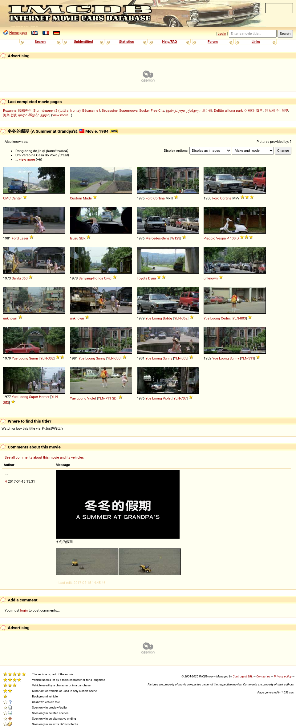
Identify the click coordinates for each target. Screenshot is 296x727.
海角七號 (10, 115)
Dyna (152, 278)
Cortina (159, 198)
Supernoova (128, 110)
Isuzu (74, 238)
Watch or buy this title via (32, 428)
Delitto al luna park (228, 110)
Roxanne (10, 110)
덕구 (285, 110)
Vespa (221, 238)
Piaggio (209, 238)
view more (27, 159)
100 (233, 238)
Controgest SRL (243, 676)
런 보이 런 (272, 110)
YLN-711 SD (107, 398)
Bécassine (110, 110)
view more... (61, 115)
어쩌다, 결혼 (253, 110)
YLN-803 (239, 318)
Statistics (126, 41)
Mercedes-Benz (157, 238)
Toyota (142, 278)
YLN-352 (181, 318)
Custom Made (81, 198)
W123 (175, 238)
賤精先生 (25, 110)
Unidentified (83, 41)
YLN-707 (180, 398)
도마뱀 (207, 110)
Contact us (263, 676)
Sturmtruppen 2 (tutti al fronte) (57, 110)
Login (221, 33)
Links (256, 41)
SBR (82, 238)
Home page (18, 32)
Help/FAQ (169, 41)
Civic (108, 278)
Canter (16, 198)
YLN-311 (247, 358)
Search (40, 41)
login (24, 610)
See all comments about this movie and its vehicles (44, 457)
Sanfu (16, 278)
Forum (213, 41)
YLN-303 (113, 358)
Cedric (226, 318)
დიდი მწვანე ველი (34, 115)
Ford (148, 198)
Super (33, 397)
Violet (91, 398)
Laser (24, 238)
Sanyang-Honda (91, 278)
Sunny (34, 358)
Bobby (167, 318)
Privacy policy (282, 676)
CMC (7, 198)
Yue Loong (153, 318)
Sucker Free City (151, 110)
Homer (44, 397)
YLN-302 (47, 358)
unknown (211, 278)
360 (24, 278)
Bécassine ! (91, 110)
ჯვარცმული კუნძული (183, 110)
